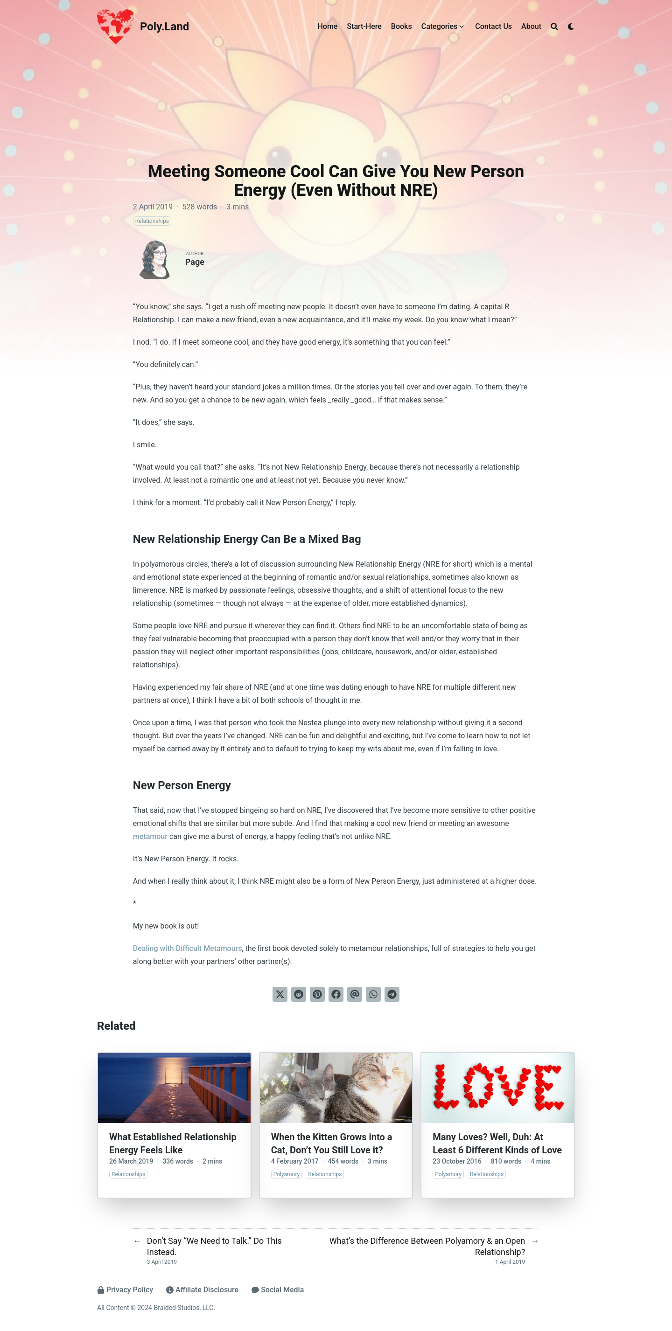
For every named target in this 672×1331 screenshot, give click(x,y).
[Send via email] (354, 994)
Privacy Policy (125, 1289)
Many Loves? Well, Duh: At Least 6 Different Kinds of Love (497, 1143)
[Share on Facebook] (336, 994)
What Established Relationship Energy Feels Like (173, 1143)
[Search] (554, 26)
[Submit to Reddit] (298, 994)
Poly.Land (164, 26)
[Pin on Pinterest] (317, 994)
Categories (439, 26)
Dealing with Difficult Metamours (187, 948)
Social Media (278, 1289)
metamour (150, 836)
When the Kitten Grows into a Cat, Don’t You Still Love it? (331, 1143)
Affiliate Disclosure (202, 1289)
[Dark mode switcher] (571, 26)
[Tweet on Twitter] (280, 994)
